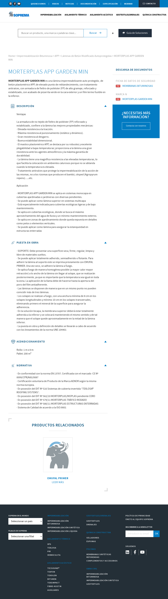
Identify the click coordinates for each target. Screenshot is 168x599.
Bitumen (51, 579)
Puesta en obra (59, 243)
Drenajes (91, 524)
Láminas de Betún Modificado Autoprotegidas (86, 56)
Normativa (59, 365)
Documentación (88, 3)
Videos (55, 3)
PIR (49, 551)
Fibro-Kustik (54, 586)
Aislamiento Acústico (101, 14)
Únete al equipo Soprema (139, 519)
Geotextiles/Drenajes (127, 14)
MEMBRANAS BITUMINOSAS (134, 86)
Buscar (95, 33)
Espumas (91, 541)
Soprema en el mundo (18, 515)
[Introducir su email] (140, 534)
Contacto (149, 3)
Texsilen (52, 575)
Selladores (92, 537)
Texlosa (51, 547)
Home (11, 56)
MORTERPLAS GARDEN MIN (134, 99)
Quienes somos (38, 3)
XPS (49, 544)
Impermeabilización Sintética (63, 527)
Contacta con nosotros (136, 125)
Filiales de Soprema (17, 531)
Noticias (69, 3)
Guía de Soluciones (135, 33)
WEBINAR (128, 3)
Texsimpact (53, 582)
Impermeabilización (50, 14)
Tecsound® (53, 568)
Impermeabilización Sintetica (102, 580)
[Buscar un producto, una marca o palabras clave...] (51, 33)
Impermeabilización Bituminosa (34, 56)
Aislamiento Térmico (76, 14)
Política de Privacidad (138, 515)
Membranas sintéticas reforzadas (98, 556)
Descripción (59, 106)
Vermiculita (54, 555)
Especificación (110, 3)
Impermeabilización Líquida (62, 531)
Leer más (58, 482)
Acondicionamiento (59, 341)
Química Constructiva (154, 14)
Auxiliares (53, 590)
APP (57, 56)
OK (156, 533)
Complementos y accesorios (102, 560)
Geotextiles (93, 521)
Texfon (51, 572)
